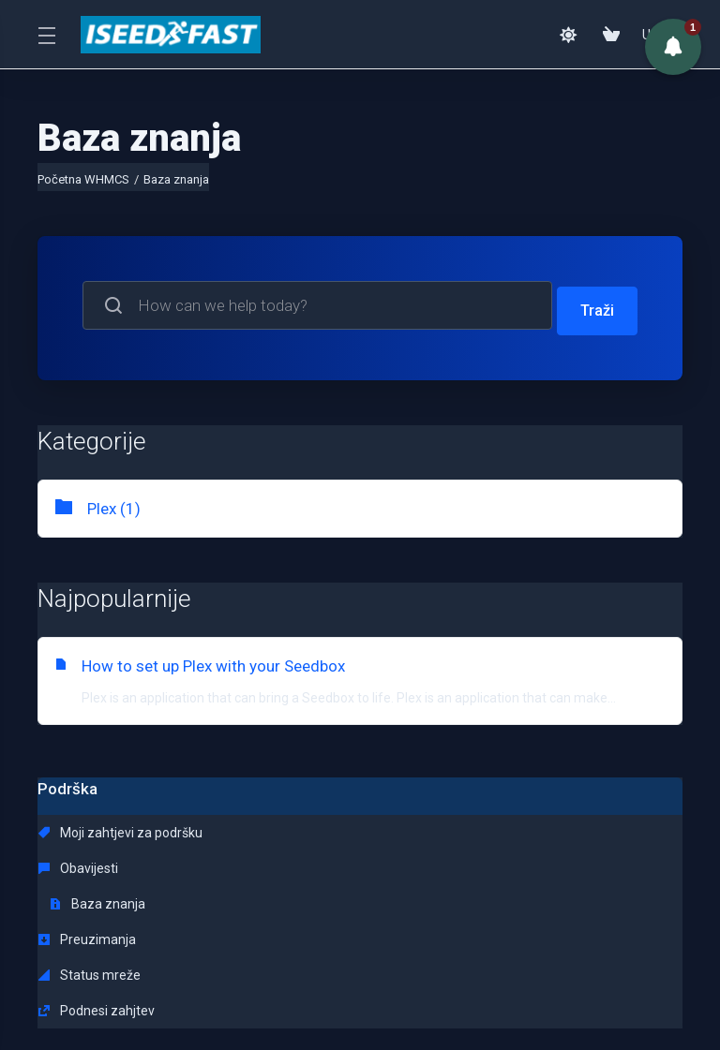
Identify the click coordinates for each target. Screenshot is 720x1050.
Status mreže (296, 862)
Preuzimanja (87, 862)
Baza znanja (510, 827)
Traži (596, 305)
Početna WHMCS (83, 179)
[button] (673, 47)
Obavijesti (284, 827)
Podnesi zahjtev (509, 862)
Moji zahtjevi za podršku (120, 827)
